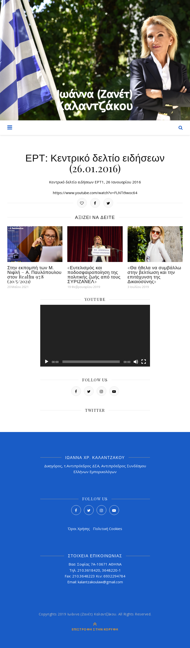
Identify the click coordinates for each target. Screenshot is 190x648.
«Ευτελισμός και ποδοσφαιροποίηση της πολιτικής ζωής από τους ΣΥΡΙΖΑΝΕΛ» (93, 274)
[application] (95, 335)
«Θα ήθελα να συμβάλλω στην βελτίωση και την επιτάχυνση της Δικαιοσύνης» (154, 274)
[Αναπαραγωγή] (46, 361)
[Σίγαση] (135, 361)
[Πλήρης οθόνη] (143, 361)
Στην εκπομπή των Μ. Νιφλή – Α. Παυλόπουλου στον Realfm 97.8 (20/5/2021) (34, 274)
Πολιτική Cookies (107, 528)
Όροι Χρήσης (79, 528)
